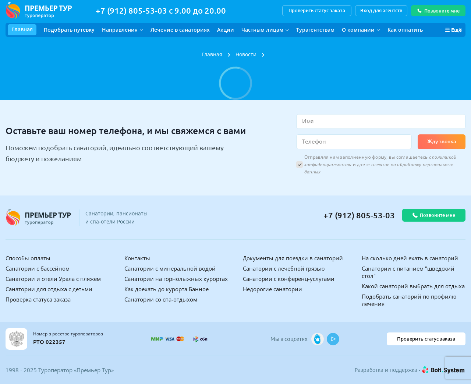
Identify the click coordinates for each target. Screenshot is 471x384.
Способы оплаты (28, 258)
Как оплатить (405, 29)
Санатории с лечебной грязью (284, 268)
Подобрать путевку (69, 29)
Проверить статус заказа (316, 10)
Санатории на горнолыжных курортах (176, 278)
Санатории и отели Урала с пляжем (53, 278)
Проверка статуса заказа (38, 299)
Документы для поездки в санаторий (293, 258)
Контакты (137, 258)
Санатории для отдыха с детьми (49, 289)
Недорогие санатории (272, 289)
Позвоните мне (438, 10)
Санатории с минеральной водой (170, 268)
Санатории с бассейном (38, 268)
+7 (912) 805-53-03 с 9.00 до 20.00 (161, 10)
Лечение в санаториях (180, 29)
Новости (246, 54)
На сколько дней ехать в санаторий (410, 258)
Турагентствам (315, 29)
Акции (225, 29)
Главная (22, 29)
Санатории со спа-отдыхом (160, 299)
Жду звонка (441, 141)
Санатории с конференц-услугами (288, 278)
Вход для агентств (381, 10)
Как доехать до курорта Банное (166, 289)
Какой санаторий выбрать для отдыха (413, 286)
